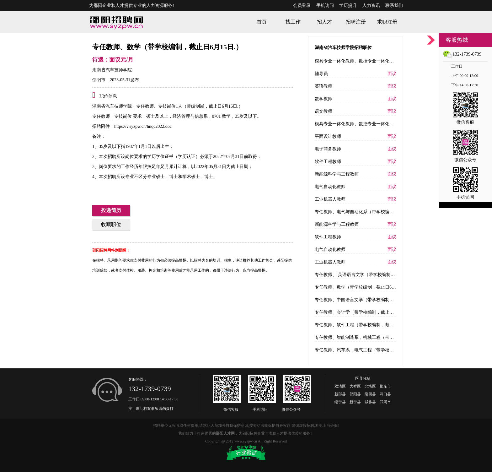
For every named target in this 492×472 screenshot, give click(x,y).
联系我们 (394, 5)
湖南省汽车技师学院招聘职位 (343, 47)
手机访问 (325, 5)
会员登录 (302, 5)
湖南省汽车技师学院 (112, 70)
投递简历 (111, 210)
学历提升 (348, 5)
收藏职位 (111, 224)
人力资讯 (371, 5)
